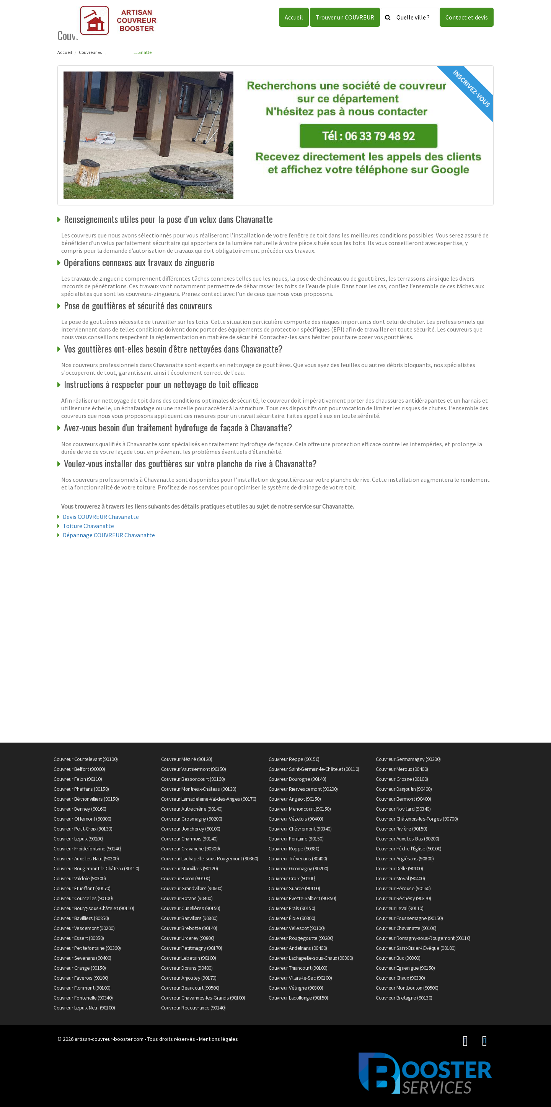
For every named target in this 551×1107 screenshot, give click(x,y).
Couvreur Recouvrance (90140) (193, 1007)
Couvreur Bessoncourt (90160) (193, 778)
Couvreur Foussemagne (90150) (409, 918)
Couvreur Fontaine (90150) (296, 838)
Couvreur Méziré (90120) (186, 759)
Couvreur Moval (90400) (400, 878)
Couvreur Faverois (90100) (81, 977)
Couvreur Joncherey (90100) (190, 828)
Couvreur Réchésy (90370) (403, 898)
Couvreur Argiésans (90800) (405, 858)
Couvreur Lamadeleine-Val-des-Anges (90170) (208, 798)
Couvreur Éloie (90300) (292, 918)
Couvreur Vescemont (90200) (84, 928)
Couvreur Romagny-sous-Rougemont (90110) (423, 938)
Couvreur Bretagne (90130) (404, 997)
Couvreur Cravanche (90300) (190, 848)
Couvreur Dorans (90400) (187, 967)
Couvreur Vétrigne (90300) (296, 987)
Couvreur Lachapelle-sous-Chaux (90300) (311, 957)
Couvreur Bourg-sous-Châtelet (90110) (94, 908)
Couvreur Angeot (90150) (295, 798)
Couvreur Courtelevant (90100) (86, 759)
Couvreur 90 (90, 52)
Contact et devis (466, 17)
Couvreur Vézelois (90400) (296, 818)
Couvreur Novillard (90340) (403, 808)
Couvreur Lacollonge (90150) (298, 997)
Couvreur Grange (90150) (80, 967)
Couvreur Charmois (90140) (189, 838)
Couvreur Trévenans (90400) (298, 858)
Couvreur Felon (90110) (78, 778)
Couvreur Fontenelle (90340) (83, 997)
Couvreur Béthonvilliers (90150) (86, 798)
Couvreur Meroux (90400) (402, 769)
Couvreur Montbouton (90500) (407, 987)
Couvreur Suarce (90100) (294, 888)
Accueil (294, 17)
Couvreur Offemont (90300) (82, 818)
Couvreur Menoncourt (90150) (300, 808)
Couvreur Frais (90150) (292, 908)
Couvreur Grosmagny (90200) (191, 818)
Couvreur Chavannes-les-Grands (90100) (203, 997)
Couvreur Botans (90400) (187, 898)
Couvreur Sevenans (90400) (82, 957)
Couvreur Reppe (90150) (294, 759)
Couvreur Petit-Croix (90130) (83, 828)
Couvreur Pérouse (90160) (403, 888)
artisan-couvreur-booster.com (109, 1038)
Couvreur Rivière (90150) (401, 828)
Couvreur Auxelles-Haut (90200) (86, 858)
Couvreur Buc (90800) (398, 957)
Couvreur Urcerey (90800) (188, 938)
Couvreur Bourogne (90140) (297, 778)
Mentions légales (218, 1038)
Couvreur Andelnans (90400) (298, 947)
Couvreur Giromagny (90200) (298, 868)
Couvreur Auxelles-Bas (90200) (407, 838)
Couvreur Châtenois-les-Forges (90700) (417, 818)
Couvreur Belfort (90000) (79, 769)
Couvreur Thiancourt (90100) (298, 967)
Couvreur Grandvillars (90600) (192, 888)
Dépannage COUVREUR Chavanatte (109, 535)
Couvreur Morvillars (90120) (189, 868)
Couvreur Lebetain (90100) (188, 957)
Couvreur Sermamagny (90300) (408, 759)
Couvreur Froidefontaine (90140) (88, 848)
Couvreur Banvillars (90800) (189, 918)
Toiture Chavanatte (88, 526)
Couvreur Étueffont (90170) (82, 888)
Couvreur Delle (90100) (399, 868)
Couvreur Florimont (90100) (82, 987)
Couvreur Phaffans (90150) (81, 788)
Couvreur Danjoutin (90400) (404, 788)
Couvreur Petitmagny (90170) (191, 947)
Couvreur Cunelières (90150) (190, 908)
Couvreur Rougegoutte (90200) (301, 938)
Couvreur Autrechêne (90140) (192, 808)
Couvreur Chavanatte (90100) (406, 928)
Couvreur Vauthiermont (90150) (193, 769)
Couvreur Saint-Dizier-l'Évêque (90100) (415, 947)
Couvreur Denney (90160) (80, 808)
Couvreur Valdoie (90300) (80, 878)
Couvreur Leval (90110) (399, 908)
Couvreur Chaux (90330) (400, 977)
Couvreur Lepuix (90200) (79, 838)
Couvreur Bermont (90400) (403, 798)
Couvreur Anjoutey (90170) (189, 977)
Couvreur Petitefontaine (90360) (87, 947)
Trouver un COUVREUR (345, 17)
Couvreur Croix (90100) (292, 878)
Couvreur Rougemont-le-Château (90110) (96, 868)
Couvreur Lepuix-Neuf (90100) (84, 1007)
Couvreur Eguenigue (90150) (405, 967)
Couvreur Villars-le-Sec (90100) (300, 977)
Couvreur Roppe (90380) (294, 848)
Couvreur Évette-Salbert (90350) (302, 898)
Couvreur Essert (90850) (79, 938)
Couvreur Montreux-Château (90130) (198, 788)
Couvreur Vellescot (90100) (297, 928)
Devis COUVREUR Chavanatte (101, 516)
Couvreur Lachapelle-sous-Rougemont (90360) (209, 858)
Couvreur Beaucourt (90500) (190, 987)
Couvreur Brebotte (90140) (189, 928)
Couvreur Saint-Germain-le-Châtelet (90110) (314, 769)
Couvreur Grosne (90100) (402, 778)
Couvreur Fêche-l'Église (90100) (409, 848)
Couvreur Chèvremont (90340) (300, 828)
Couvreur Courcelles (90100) (83, 898)
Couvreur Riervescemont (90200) (303, 788)
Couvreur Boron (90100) (185, 878)
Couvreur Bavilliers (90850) (81, 918)
